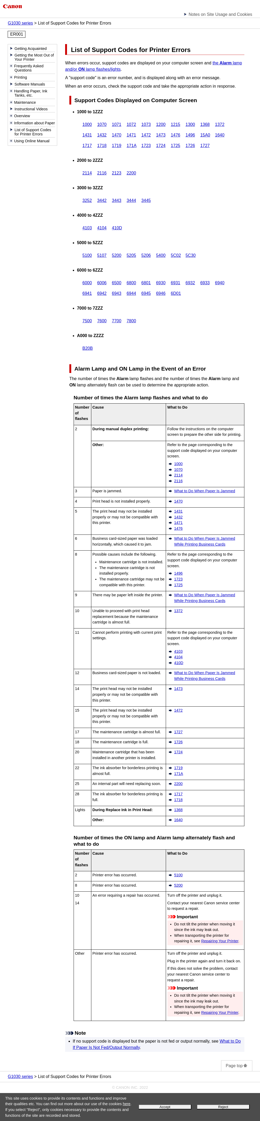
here (127, 1104)
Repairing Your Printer (219, 941)
